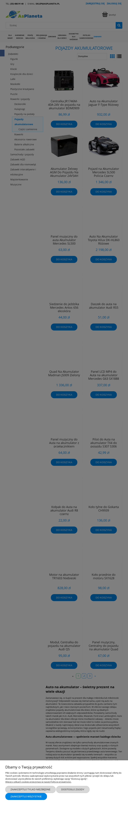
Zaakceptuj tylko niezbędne (30, 789)
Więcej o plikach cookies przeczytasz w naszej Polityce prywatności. (38, 781)
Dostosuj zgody (72, 789)
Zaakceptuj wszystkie (26, 796)
